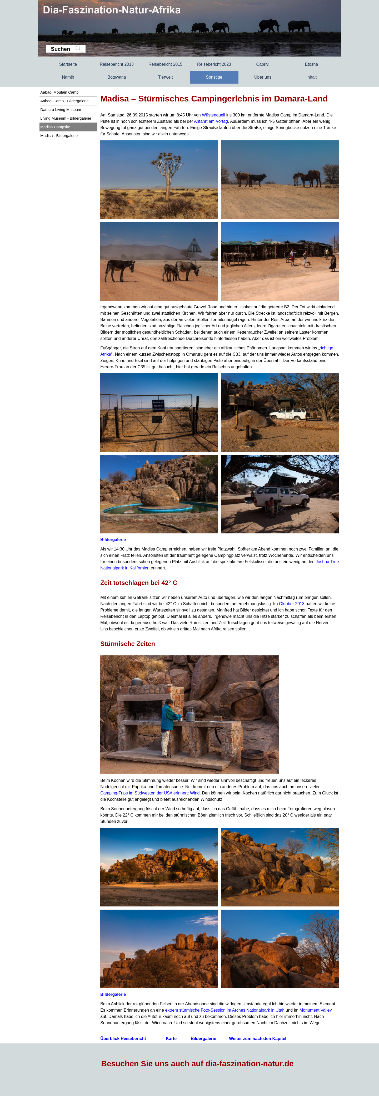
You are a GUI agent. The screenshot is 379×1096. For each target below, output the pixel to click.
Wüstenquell (213, 115)
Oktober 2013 (292, 603)
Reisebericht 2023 (214, 64)
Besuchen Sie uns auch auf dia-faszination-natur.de (197, 1063)
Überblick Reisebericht (123, 1038)
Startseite (68, 64)
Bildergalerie (113, 539)
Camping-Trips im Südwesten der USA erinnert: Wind (150, 793)
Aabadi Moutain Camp (59, 92)
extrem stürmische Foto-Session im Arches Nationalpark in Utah (225, 1010)
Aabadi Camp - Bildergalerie (64, 101)
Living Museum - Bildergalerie (65, 118)
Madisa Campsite (55, 127)
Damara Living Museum (60, 110)
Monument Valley (316, 1010)
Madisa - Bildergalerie (59, 136)
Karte (171, 1038)
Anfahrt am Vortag (211, 121)
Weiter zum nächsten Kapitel (257, 1038)
